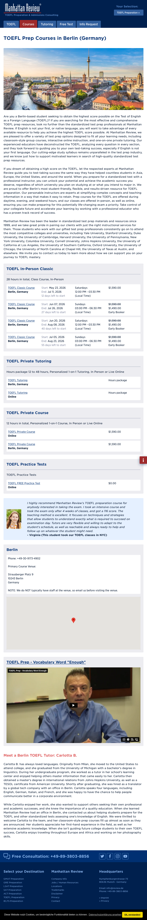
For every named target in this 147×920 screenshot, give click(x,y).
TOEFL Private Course (21, 431)
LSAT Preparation (13, 886)
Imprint (105, 898)
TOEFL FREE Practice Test (24, 483)
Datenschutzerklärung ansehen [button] (105, 914)
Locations (56, 886)
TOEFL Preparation (14, 897)
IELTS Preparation (13, 901)
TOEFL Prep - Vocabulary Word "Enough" (46, 662)
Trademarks (57, 890)
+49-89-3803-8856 (69, 856)
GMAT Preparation (14, 879)
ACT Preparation (13, 893)
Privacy (55, 897)
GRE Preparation (13, 882)
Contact (55, 901)
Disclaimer (57, 893)
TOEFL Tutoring (17, 380)
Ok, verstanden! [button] (132, 914)
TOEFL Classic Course (21, 287)
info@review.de (114, 888)
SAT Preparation (12, 890)
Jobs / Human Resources (64, 882)
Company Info (59, 879)
